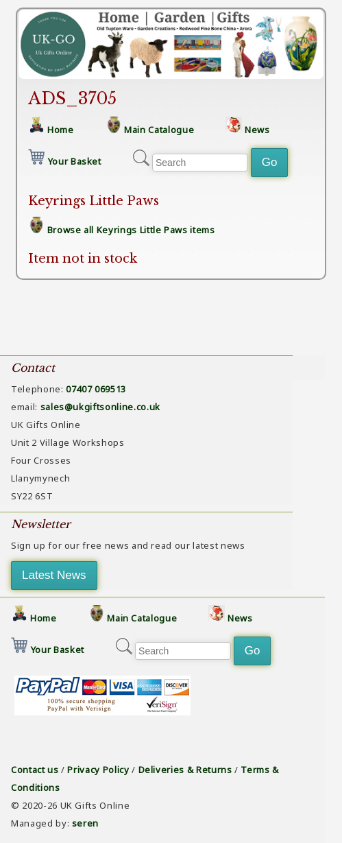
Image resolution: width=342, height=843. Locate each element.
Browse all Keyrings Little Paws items (131, 230)
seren (85, 823)
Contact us (35, 769)
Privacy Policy (98, 769)
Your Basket (74, 161)
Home (60, 129)
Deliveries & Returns (185, 769)
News (257, 129)
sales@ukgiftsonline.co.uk (100, 407)
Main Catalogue (159, 129)
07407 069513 (96, 389)
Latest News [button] (54, 575)
